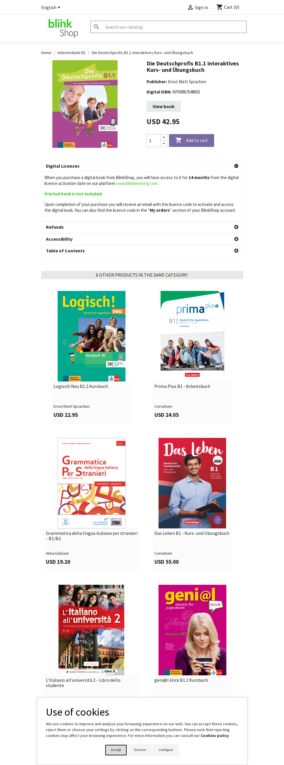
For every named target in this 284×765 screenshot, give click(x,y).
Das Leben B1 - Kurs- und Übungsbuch (191, 503)
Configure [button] (166, 749)
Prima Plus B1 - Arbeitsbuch (182, 356)
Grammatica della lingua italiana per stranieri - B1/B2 (91, 505)
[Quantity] (154, 140)
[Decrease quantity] (163, 143)
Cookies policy (215, 735)
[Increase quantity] (163, 137)
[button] (142, 166)
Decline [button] (140, 749)
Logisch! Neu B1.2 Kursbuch (81, 356)
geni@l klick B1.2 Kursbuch (181, 650)
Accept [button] (116, 749)
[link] (91, 327)
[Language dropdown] (52, 7)
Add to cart (191, 140)
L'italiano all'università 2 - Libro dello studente (83, 652)
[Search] (168, 27)
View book (164, 106)
